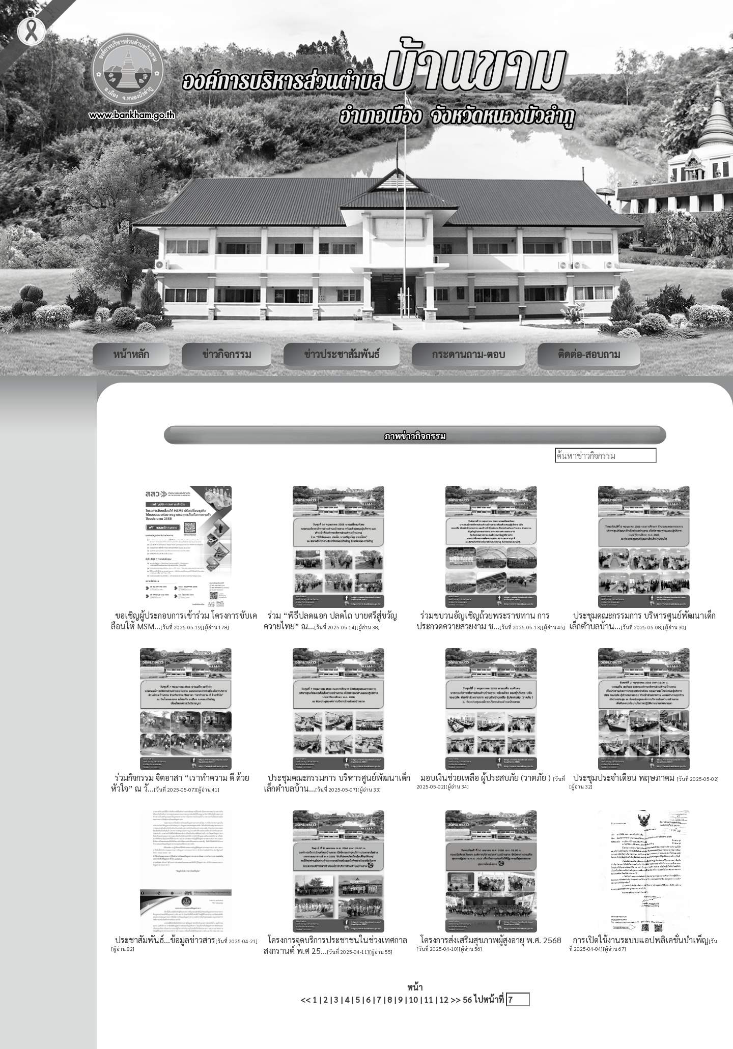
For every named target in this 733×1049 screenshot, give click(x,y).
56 (467, 999)
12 (443, 999)
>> (455, 999)
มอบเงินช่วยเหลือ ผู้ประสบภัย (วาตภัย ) (484, 777)
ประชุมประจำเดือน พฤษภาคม (622, 777)
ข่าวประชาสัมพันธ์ (341, 354)
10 (413, 999)
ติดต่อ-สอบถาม (589, 354)
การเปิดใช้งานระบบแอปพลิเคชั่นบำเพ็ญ (639, 940)
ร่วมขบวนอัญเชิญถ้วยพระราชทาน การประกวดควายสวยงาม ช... (483, 620)
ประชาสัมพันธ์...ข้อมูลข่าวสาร (163, 940)
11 (428, 999)
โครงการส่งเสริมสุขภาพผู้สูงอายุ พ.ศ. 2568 (488, 940)
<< (305, 999)
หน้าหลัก (131, 354)
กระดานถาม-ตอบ (468, 354)
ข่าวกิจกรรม (226, 354)
